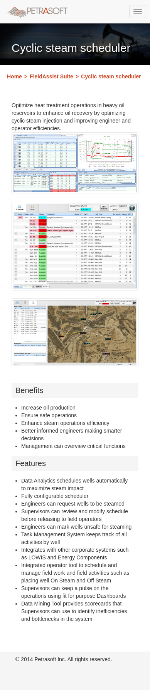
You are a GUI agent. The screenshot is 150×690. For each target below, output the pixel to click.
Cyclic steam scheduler (111, 76)
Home (14, 76)
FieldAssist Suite (51, 76)
